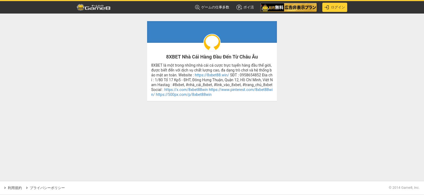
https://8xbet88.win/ (212, 75)
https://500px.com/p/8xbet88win (183, 94)
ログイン (334, 7)
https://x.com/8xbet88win (186, 89)
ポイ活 (245, 7)
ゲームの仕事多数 (212, 7)
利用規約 (13, 188)
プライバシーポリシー (45, 188)
